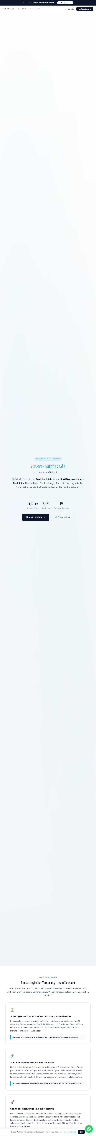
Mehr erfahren (70, 1132)
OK (81, 1132)
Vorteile (71, 9)
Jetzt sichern (85, 9)
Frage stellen (62, 517)
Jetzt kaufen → (65, 3)
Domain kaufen (35, 517)
